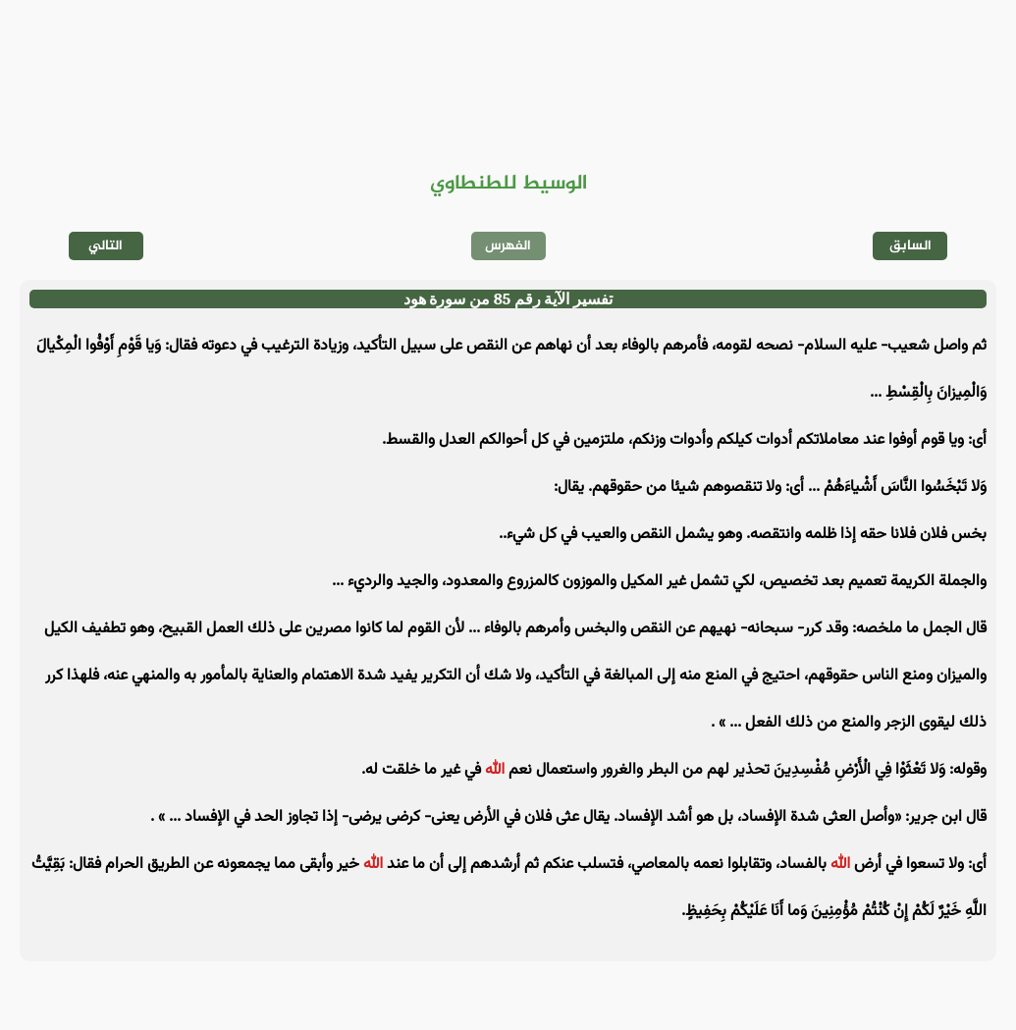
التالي (105, 246)
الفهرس (508, 246)
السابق (910, 246)
